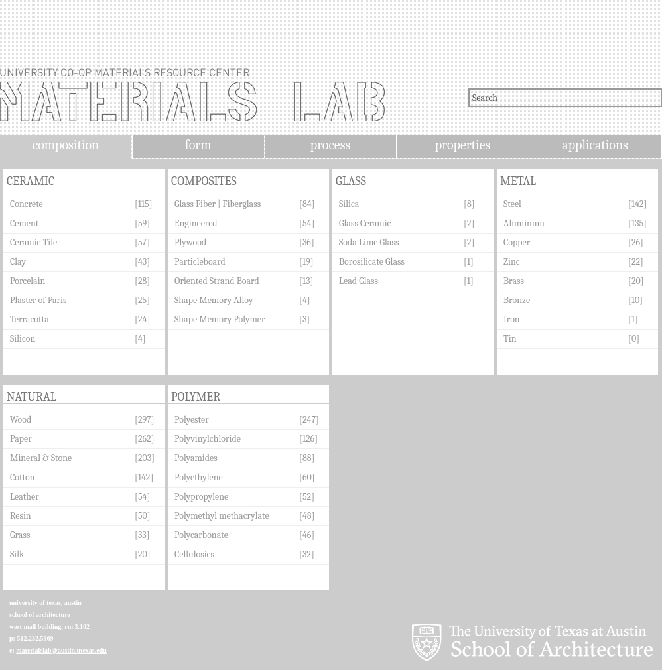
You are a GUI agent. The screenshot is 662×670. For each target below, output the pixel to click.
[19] (306, 261)
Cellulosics (194, 554)
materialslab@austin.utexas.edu (61, 650)
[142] (637, 204)
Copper (516, 242)
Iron (511, 319)
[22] (635, 261)
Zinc (511, 261)
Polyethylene (198, 477)
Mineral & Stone (41, 458)
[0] (633, 338)
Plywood (190, 242)
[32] (306, 554)
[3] (304, 319)
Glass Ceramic (365, 223)
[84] (306, 204)
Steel (512, 204)
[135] (637, 223)
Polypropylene (201, 496)
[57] (142, 242)
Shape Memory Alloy (213, 300)
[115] (144, 204)
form (198, 145)
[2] (469, 223)
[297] (145, 419)
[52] (306, 496)
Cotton (22, 477)
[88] (306, 458)
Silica (349, 204)
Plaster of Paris (38, 300)
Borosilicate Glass (372, 261)
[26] (635, 242)
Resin (20, 515)
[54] (306, 223)
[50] (143, 515)
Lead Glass (358, 281)
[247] (309, 419)
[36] (306, 242)
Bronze (516, 300)
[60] (307, 477)
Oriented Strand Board (216, 281)
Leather (24, 496)
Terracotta (29, 319)
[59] (142, 223)
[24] (142, 319)
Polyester (191, 419)
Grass (20, 535)
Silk (17, 554)
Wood (20, 419)
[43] (142, 261)
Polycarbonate (201, 535)
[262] (145, 438)
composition (66, 145)
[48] (306, 515)
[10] (635, 300)
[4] (140, 338)
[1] (469, 261)
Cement (24, 223)
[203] (145, 458)
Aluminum (524, 223)
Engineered (196, 223)
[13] (306, 281)
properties (462, 145)
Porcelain (27, 281)
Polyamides (196, 458)
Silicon (22, 338)
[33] (142, 535)
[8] (469, 204)
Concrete (26, 204)
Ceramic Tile (33, 242)
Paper (21, 438)
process (330, 145)
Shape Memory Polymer (219, 319)
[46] (306, 535)
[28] (142, 281)
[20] (636, 281)
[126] (308, 438)
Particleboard (200, 261)
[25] (142, 300)
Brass (513, 281)
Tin (510, 338)
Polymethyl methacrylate (221, 515)
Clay (18, 261)
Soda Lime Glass (369, 242)
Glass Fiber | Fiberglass (217, 204)
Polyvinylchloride (207, 438)
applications (595, 145)
